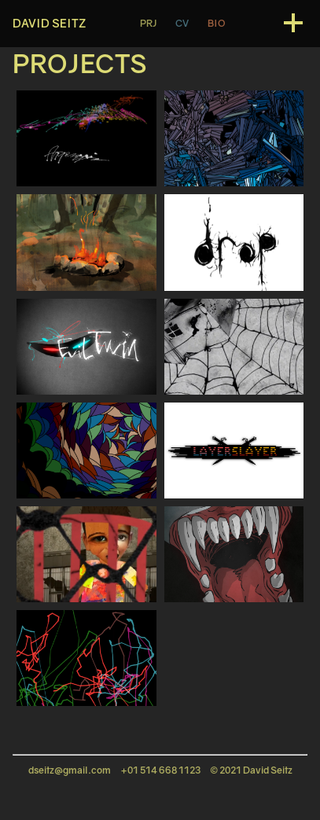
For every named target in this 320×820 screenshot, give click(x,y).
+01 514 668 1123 (160, 770)
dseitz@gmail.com (69, 770)
